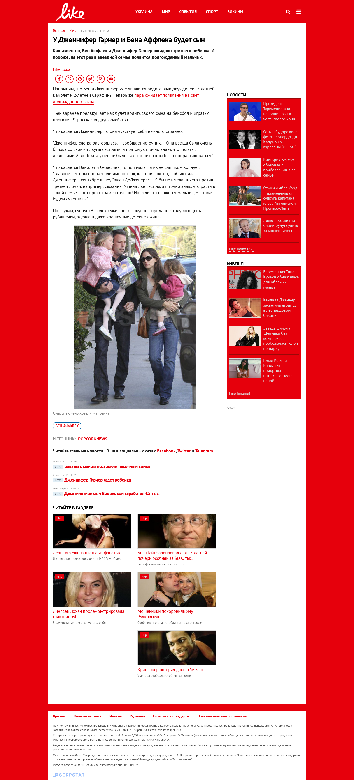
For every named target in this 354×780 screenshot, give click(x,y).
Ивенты (115, 716)
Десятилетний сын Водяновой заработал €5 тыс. (106, 493)
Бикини (235, 11)
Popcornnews (92, 439)
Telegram (204, 451)
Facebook (166, 451)
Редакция (137, 716)
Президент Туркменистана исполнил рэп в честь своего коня (279, 111)
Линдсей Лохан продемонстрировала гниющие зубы (88, 613)
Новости (236, 95)
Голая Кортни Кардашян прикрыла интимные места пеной (278, 370)
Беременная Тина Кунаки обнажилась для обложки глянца (280, 279)
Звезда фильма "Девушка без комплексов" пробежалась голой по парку (280, 338)
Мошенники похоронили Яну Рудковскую (165, 613)
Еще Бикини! (239, 393)
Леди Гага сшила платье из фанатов (86, 553)
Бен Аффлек (67, 426)
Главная (59, 30)
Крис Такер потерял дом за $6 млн (170, 669)
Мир (166, 11)
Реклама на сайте (87, 716)
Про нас (59, 716)
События (188, 11)
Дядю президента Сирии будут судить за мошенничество (280, 225)
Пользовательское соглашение (222, 716)
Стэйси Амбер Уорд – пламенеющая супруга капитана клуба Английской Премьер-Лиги (280, 198)
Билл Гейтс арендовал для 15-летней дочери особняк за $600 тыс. (172, 555)
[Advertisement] (91, 661)
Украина (144, 11)
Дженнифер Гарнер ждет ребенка (92, 480)
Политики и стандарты (171, 716)
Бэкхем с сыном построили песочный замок (101, 466)
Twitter (184, 451)
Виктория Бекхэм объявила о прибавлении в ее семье (279, 167)
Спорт (212, 11)
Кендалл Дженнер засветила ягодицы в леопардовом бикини (280, 307)
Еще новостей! (241, 248)
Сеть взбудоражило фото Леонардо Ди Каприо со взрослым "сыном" (280, 139)
